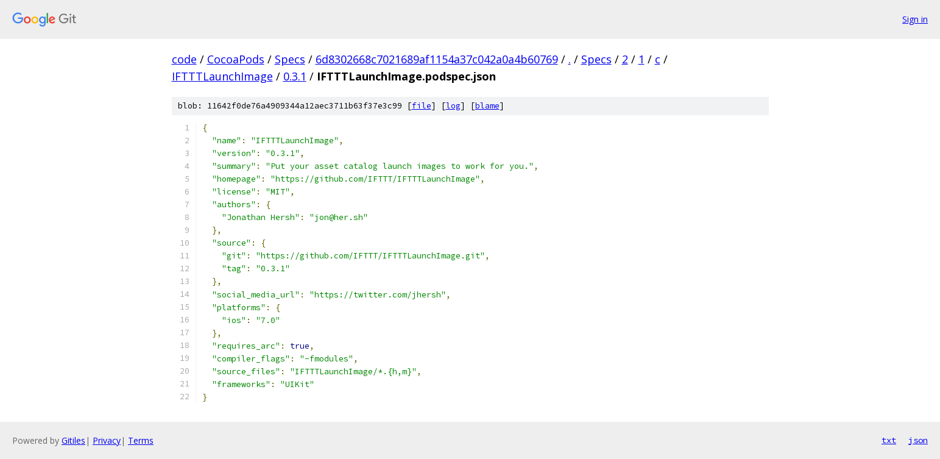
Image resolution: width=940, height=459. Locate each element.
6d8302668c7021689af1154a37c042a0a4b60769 (437, 59)
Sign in (915, 19)
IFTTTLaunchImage (222, 76)
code (184, 59)
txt (889, 440)
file (421, 106)
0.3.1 (294, 76)
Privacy (107, 440)
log (453, 106)
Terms (141, 440)
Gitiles (73, 440)
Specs (290, 59)
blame (487, 106)
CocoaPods (235, 59)
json (918, 440)
